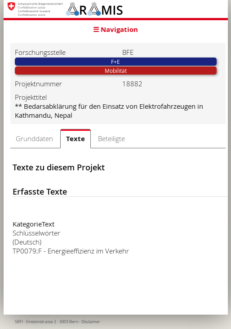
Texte (75, 138)
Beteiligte (111, 138)
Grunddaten (34, 138)
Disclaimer (90, 322)
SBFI (19, 322)
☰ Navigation (115, 29)
